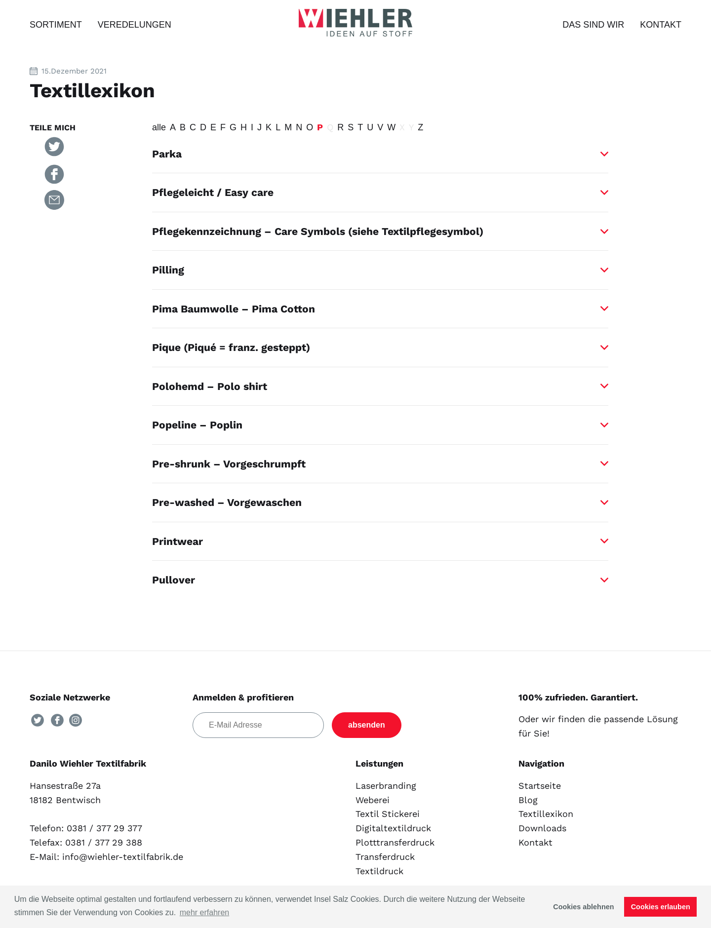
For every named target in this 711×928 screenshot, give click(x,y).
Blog (528, 800)
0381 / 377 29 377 (104, 828)
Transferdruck (385, 856)
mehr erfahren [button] (205, 912)
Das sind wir (593, 25)
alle (159, 127)
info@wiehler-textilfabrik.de (122, 856)
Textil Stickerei (388, 814)
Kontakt (660, 25)
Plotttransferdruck (395, 842)
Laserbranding (386, 785)
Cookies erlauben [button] (660, 907)
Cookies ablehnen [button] (583, 907)
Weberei (373, 800)
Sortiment (56, 25)
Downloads (542, 828)
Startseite (539, 785)
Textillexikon (545, 814)
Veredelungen (134, 25)
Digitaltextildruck (393, 828)
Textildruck (379, 871)
